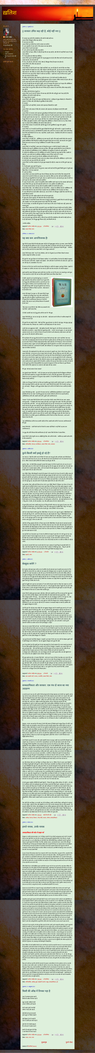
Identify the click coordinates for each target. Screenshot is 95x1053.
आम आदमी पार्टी (30, 676)
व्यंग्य (33, 229)
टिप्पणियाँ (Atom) (32, 1046)
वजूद (47, 982)
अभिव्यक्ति (28, 444)
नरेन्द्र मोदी (40, 817)
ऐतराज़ (33, 444)
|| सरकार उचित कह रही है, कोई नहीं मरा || (41, 31)
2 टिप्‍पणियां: (46, 979)
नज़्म (30, 1037)
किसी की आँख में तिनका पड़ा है (36, 991)
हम (57, 982)
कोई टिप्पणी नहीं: (47, 815)
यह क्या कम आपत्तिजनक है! (35, 238)
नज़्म (33, 1037)
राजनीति (40, 676)
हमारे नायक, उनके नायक (33, 826)
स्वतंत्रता (53, 444)
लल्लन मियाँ (28, 229)
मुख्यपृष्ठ (44, 1042)
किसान (35, 817)
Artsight (7, 52)
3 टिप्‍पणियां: (46, 226)
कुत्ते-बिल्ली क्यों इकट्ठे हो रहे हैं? (36, 453)
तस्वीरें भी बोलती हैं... (9, 54)
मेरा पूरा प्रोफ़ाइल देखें (7, 45)
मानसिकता (38, 444)
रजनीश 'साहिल (8, 37)
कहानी (27, 554)
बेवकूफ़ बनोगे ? (29, 563)
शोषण (48, 817)
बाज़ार (44, 817)
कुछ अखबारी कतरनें (40, 982)
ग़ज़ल (27, 1037)
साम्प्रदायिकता (53, 817)
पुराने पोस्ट (69, 1042)
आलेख (27, 817)
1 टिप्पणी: (46, 552)
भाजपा (36, 676)
